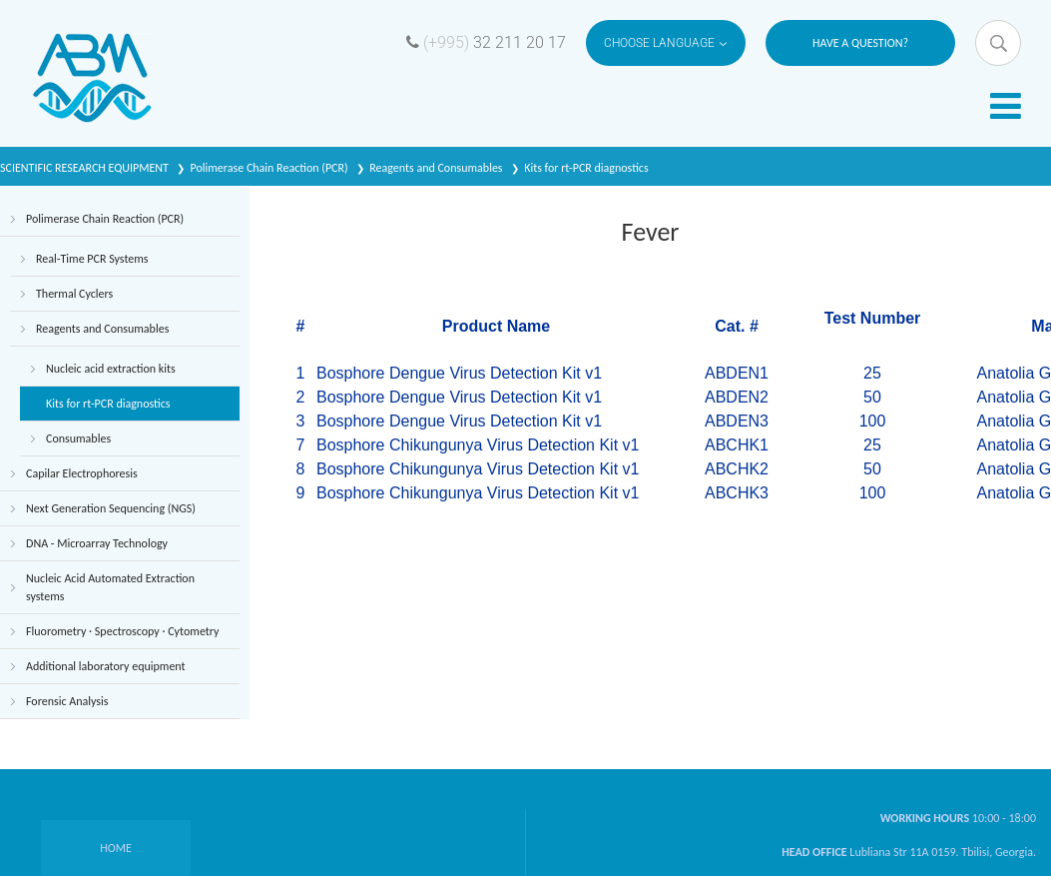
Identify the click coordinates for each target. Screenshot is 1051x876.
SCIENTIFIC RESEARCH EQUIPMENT (86, 168)
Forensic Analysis (67, 701)
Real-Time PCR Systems (92, 259)
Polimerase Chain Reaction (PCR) (270, 168)
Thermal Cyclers (74, 294)
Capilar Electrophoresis (82, 473)
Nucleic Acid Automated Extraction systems (110, 587)
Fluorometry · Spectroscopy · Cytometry (123, 631)
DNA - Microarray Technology (97, 543)
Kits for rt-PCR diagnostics (586, 168)
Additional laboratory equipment (106, 666)
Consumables (78, 438)
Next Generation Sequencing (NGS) (111, 508)
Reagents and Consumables (437, 168)
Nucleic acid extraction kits (111, 369)
